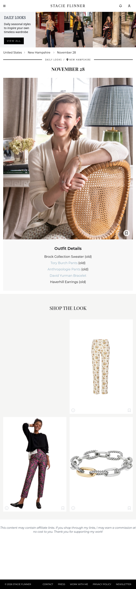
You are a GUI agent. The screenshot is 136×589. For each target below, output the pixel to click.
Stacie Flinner (67, 6)
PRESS (61, 584)
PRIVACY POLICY (102, 584)
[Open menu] (4, 5)
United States (12, 52)
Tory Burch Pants (64, 263)
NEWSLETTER (123, 584)
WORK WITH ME (79, 584)
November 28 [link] (66, 52)
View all (14, 41)
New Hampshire (39, 52)
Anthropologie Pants (64, 269)
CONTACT (48, 584)
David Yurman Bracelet (68, 276)
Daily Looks (53, 59)
